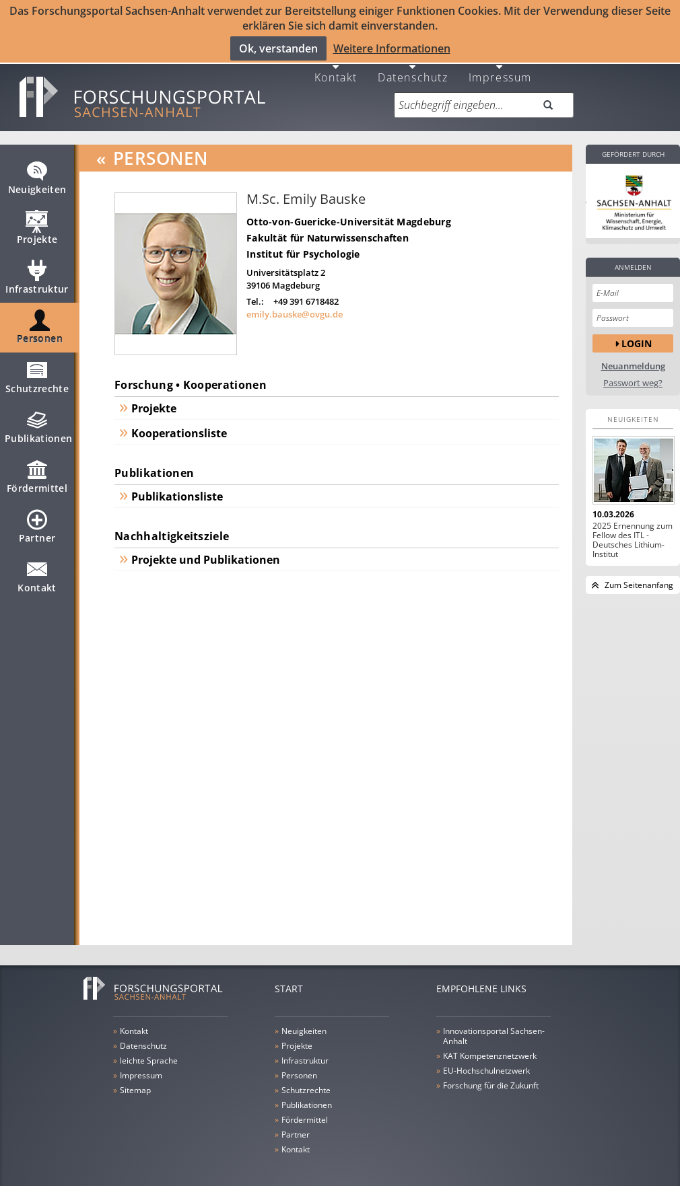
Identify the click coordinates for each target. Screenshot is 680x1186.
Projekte (37, 226)
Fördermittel (37, 475)
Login (636, 336)
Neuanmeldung (633, 359)
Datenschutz (413, 69)
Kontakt (336, 69)
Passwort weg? (632, 376)
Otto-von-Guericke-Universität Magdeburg (348, 214)
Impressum (500, 69)
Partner (37, 525)
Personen (40, 325)
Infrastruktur (37, 276)
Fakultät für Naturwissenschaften (327, 230)
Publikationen (39, 425)
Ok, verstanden (278, 47)
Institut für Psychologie (303, 246)
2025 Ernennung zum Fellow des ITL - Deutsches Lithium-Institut (632, 533)
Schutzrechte (37, 375)
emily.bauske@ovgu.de (294, 306)
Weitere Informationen (391, 47)
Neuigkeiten (37, 176)
